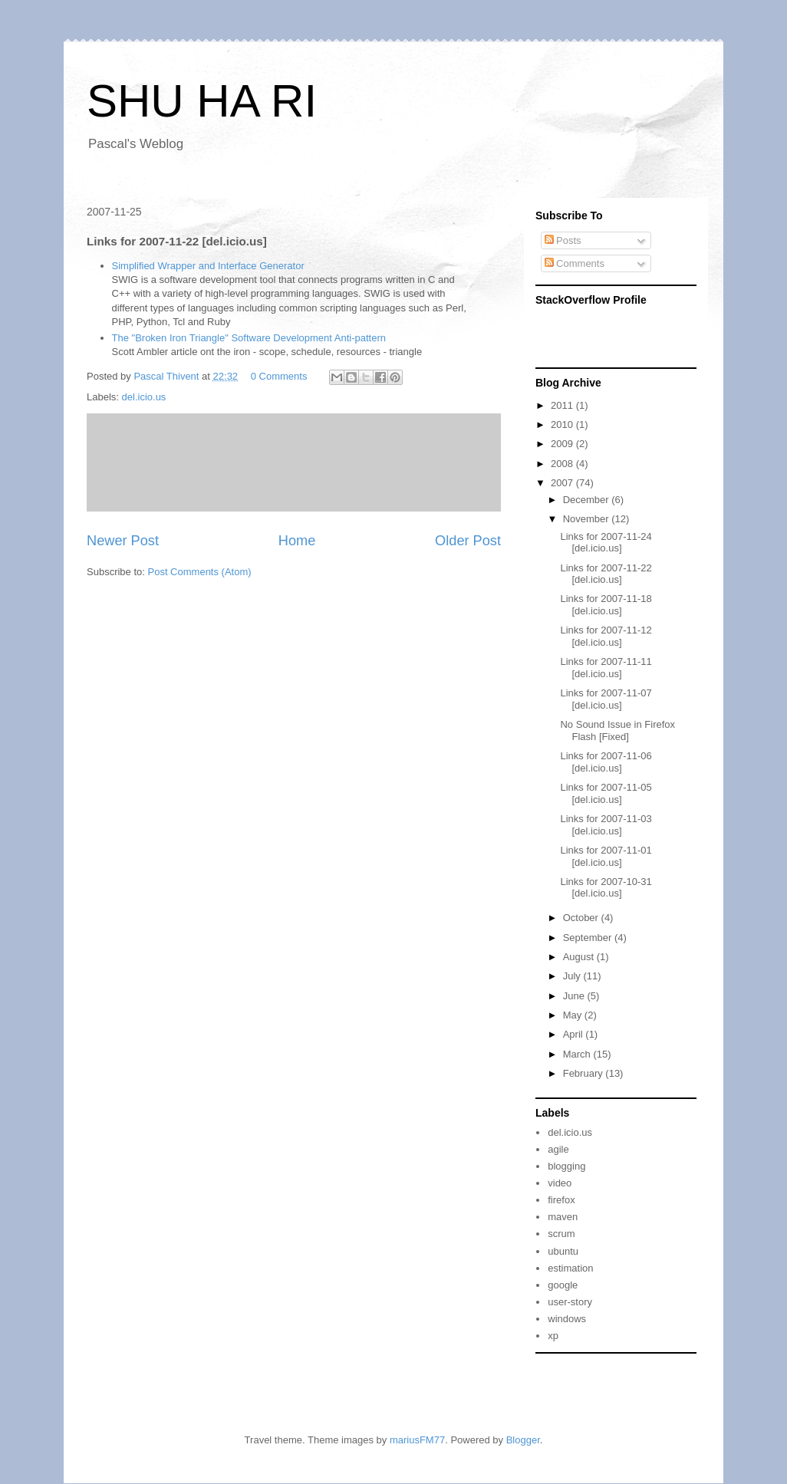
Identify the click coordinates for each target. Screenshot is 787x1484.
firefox (561, 1200)
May (573, 1015)
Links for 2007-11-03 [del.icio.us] (605, 825)
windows (567, 1318)
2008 (563, 463)
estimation (570, 1268)
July (573, 976)
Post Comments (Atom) (200, 571)
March (578, 1054)
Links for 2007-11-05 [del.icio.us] (605, 793)
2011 (563, 405)
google (563, 1285)
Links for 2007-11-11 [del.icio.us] (605, 667)
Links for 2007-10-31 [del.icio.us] (605, 888)
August (580, 956)
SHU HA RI (202, 101)
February (584, 1073)
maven (563, 1216)
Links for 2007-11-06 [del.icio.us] (605, 762)
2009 (563, 443)
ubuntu (563, 1251)
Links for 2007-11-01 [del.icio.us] (605, 856)
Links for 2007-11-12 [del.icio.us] (605, 636)
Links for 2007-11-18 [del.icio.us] (605, 605)
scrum (561, 1233)
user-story (570, 1302)
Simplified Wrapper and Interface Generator (208, 265)
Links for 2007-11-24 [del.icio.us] (605, 542)
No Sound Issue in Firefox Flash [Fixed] (617, 730)
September (588, 937)
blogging (566, 1166)
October (582, 917)
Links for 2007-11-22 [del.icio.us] (605, 574)
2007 (563, 483)
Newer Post (123, 540)
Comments (574, 263)
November (587, 519)
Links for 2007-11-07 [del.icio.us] (605, 699)
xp (553, 1335)
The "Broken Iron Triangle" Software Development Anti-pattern (249, 338)
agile (558, 1149)
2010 (563, 424)
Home (297, 540)
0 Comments (279, 376)
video (559, 1183)
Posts (563, 240)
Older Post (468, 540)
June (575, 996)
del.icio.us (144, 397)
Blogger (523, 1440)
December (587, 499)
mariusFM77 (417, 1440)
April (574, 1034)
